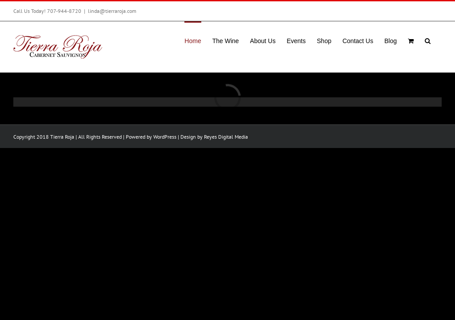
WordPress (164, 136)
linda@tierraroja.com (112, 11)
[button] (428, 40)
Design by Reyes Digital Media (214, 136)
